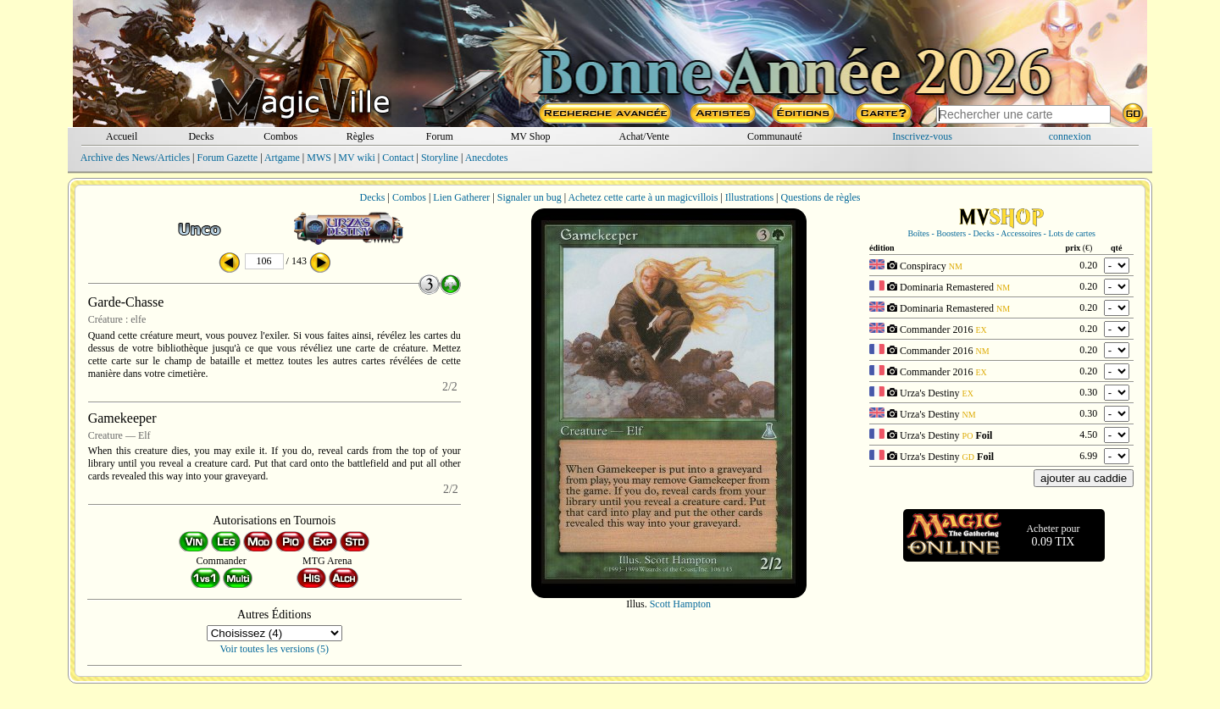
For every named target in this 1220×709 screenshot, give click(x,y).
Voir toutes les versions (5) (274, 649)
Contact (397, 157)
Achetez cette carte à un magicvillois (643, 197)
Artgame (282, 157)
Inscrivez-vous (922, 136)
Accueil (121, 136)
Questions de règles (821, 197)
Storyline (439, 157)
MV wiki (356, 157)
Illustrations (749, 197)
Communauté (774, 136)
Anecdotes (486, 157)
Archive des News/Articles (135, 157)
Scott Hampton (680, 604)
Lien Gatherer (461, 197)
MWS (319, 157)
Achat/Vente (643, 136)
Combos (280, 136)
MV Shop (531, 136)
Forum (439, 136)
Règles (360, 136)
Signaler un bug (529, 197)
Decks (201, 136)
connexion (1070, 136)
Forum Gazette (227, 157)
